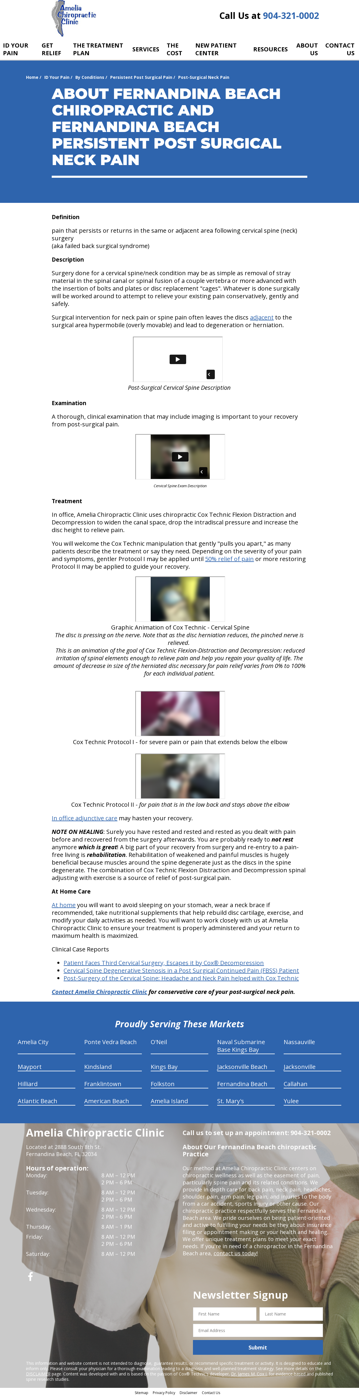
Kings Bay (164, 1067)
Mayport (30, 1067)
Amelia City (33, 1042)
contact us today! (236, 1253)
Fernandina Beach (242, 1084)
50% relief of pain (229, 559)
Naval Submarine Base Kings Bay (241, 1046)
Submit (257, 1347)
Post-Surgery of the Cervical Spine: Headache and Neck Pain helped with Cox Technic (181, 978)
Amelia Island (169, 1101)
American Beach (106, 1101)
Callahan (296, 1084)
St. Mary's (230, 1101)
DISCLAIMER (38, 1374)
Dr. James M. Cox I (249, 1374)
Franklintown (102, 1084)
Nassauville (299, 1042)
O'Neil (159, 1042)
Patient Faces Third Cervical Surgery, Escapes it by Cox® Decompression (164, 963)
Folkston (163, 1084)
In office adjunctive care (84, 818)
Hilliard (28, 1084)
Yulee (291, 1101)
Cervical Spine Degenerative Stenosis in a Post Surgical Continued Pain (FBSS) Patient (181, 970)
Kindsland (98, 1067)
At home (64, 905)
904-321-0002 (291, 15)
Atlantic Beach (37, 1101)
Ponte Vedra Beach (110, 1042)
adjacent (262, 317)
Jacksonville (300, 1067)
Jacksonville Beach (242, 1067)
